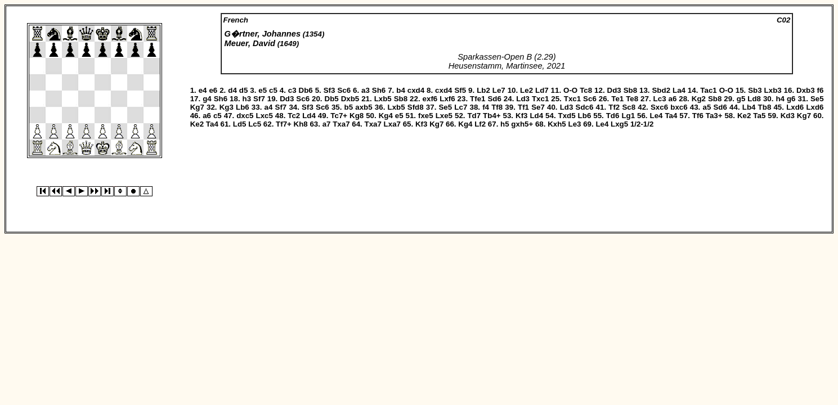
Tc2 (294, 115)
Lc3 (659, 98)
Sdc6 (585, 107)
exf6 (430, 98)
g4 (207, 98)
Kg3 (226, 107)
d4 (232, 90)
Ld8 (754, 98)
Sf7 (259, 98)
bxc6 (678, 107)
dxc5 (244, 115)
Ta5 (759, 115)
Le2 (526, 90)
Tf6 (697, 115)
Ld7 (542, 90)
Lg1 (628, 115)
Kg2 (699, 98)
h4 (780, 98)
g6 (791, 98)
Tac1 (708, 90)
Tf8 (497, 107)
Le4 (655, 115)
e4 (203, 90)
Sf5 (460, 90)
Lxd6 (795, 107)
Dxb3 (805, 90)
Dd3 (614, 90)
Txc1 (540, 98)
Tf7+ (284, 124)
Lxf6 (447, 98)
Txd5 (567, 115)
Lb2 (483, 90)
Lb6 (242, 107)
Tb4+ (491, 115)
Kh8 (301, 124)
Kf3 (521, 115)
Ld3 (523, 98)
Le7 (498, 90)
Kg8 (356, 115)
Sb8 (630, 90)
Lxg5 (619, 124)
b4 (400, 90)
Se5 (817, 98)
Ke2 (744, 115)
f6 (820, 90)
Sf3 (329, 90)
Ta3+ (714, 115)
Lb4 (749, 107)
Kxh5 (557, 124)
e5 (262, 90)
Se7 (538, 107)
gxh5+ (522, 124)
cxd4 (415, 90)
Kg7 (197, 107)
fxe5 (425, 115)
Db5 (332, 98)
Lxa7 (392, 124)
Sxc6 (659, 107)
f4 (485, 107)
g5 (741, 98)
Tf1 (523, 107)
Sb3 (754, 90)
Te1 (617, 98)
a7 (326, 124)
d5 (243, 90)
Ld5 (240, 124)
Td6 (613, 115)
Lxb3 (773, 90)
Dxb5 (350, 98)
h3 (247, 98)
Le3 (574, 124)
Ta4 (671, 115)
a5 (706, 107)
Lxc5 (264, 115)
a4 (269, 107)
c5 (273, 90)
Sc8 (628, 107)
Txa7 (341, 124)
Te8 (632, 98)
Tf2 (614, 107)
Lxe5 (444, 115)
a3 (365, 90)
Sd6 (494, 98)
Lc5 (254, 124)
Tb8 (765, 107)
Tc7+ (338, 115)
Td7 (474, 115)
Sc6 (344, 90)
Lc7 (460, 107)
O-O (570, 90)
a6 (673, 98)
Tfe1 (477, 98)
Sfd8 (415, 107)
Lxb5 (383, 98)
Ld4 (309, 115)
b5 (348, 107)
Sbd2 (661, 90)
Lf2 (480, 124)
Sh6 (379, 90)
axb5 (363, 107)
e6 (213, 90)
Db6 (306, 90)
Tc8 (586, 90)
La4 (679, 90)
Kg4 (386, 115)
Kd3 (788, 115)
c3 (292, 90)
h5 (504, 124)
